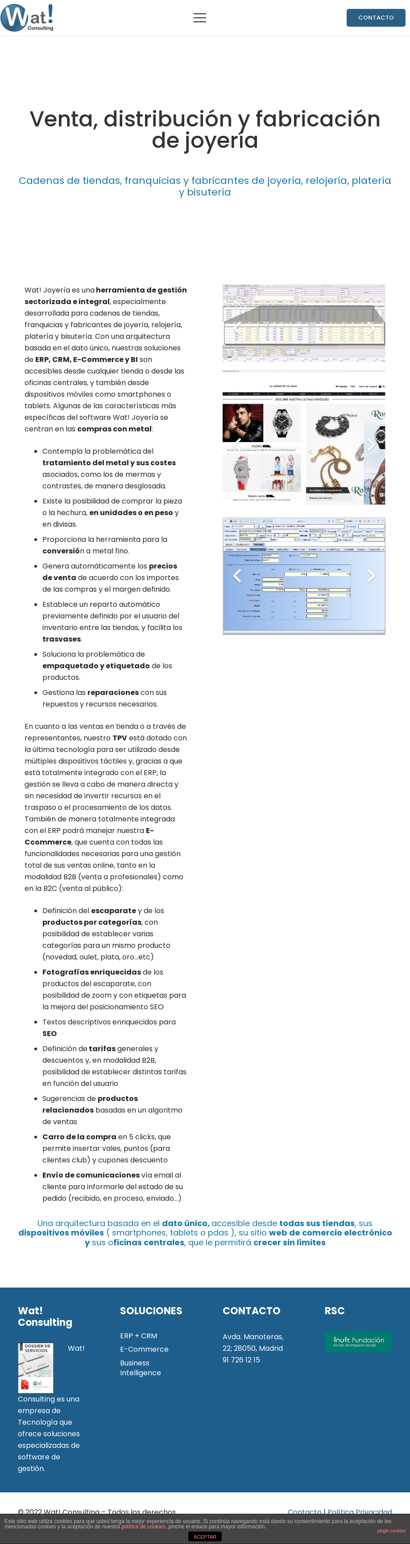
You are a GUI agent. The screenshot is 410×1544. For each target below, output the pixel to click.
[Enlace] (26, 18)
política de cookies (143, 1527)
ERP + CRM (138, 1336)
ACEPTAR (205, 1537)
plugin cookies (391, 1530)
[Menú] (200, 18)
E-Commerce (144, 1349)
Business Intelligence (140, 1368)
